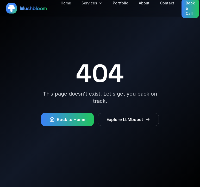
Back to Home (67, 119)
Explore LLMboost (128, 119)
